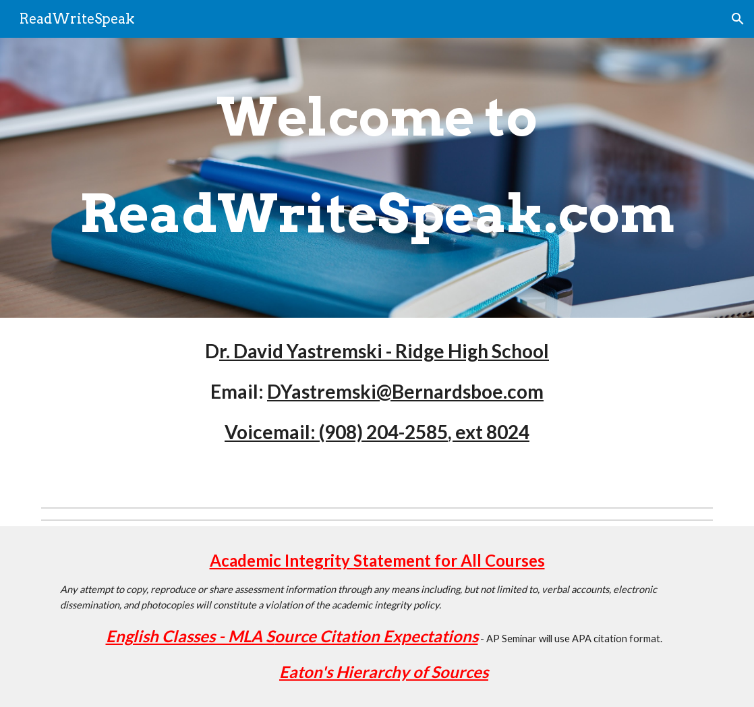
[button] (738, 19)
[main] (377, 178)
